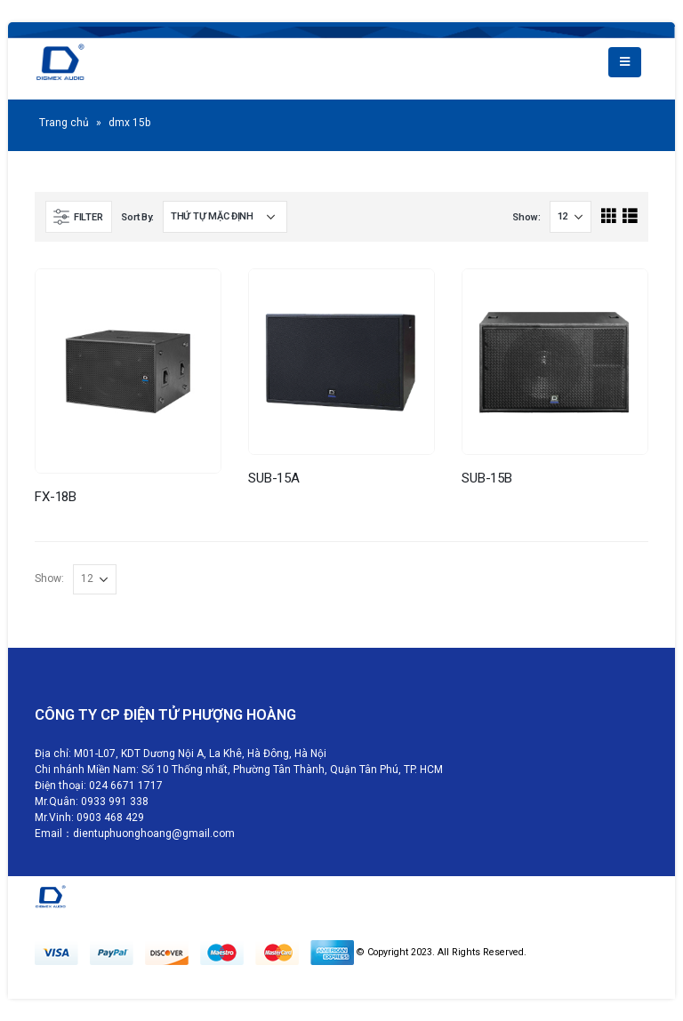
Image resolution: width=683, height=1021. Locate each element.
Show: (526, 217)
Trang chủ (64, 122)
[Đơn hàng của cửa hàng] (225, 217)
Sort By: (137, 217)
